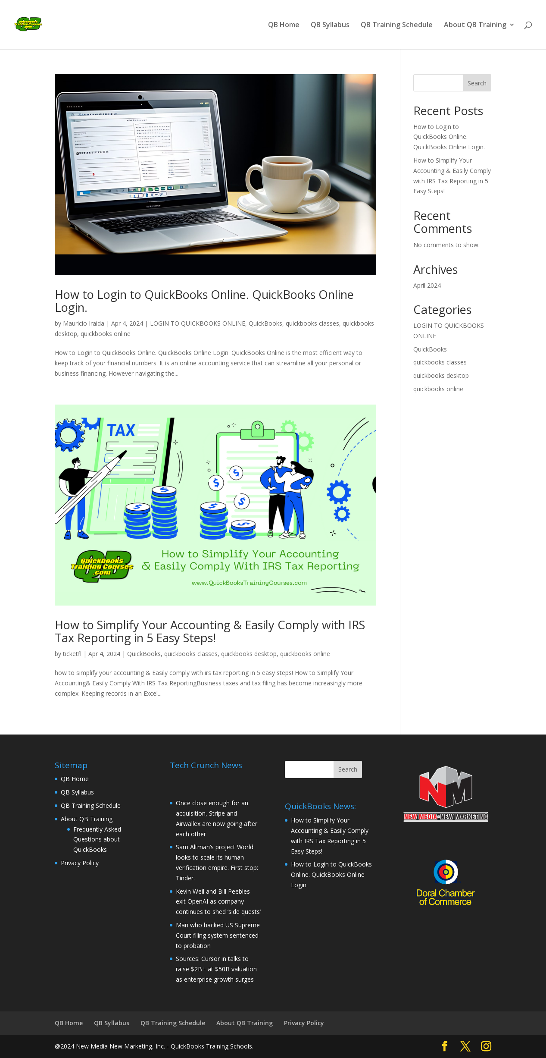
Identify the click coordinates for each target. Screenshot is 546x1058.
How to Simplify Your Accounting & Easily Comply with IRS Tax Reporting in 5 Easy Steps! (210, 631)
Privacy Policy (80, 863)
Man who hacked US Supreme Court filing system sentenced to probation (218, 935)
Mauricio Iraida (83, 323)
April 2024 (427, 285)
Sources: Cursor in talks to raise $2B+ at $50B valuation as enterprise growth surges (216, 968)
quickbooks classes (312, 323)
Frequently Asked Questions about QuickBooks (97, 839)
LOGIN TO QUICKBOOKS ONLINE (197, 323)
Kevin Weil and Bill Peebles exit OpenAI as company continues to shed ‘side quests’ (218, 901)
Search (477, 83)
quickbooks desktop (249, 654)
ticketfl (72, 654)
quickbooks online (106, 334)
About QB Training (475, 25)
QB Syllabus (330, 25)
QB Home (284, 25)
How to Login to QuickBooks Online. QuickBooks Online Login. (204, 300)
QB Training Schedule (397, 25)
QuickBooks (265, 323)
